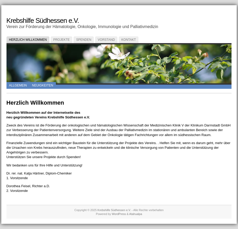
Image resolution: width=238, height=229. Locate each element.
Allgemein (18, 85)
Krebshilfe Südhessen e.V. (42, 20)
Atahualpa (135, 213)
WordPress (119, 213)
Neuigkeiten (42, 85)
